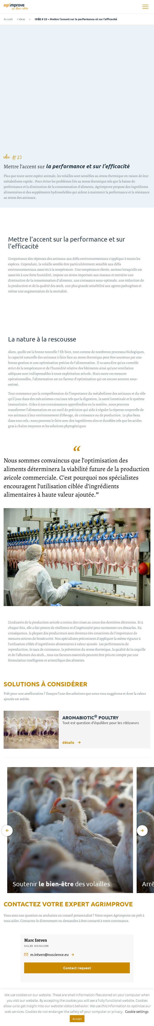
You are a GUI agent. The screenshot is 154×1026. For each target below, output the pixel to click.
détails (71, 742)
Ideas (22, 19)
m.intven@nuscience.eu (49, 954)
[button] (145, 7)
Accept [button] (77, 1019)
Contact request (77, 967)
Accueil (8, 19)
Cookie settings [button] (136, 1011)
